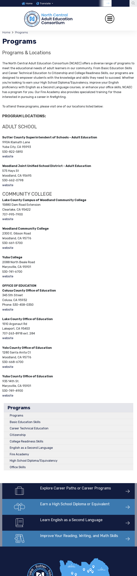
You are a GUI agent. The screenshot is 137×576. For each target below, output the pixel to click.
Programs (21, 32)
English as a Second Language (31, 448)
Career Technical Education (29, 428)
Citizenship (18, 435)
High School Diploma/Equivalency (33, 460)
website (7, 156)
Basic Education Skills (25, 422)
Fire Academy (19, 454)
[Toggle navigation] (110, 18)
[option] (27, 3)
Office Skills (18, 467)
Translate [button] (45, 3)
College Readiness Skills (26, 441)
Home (29, 3)
